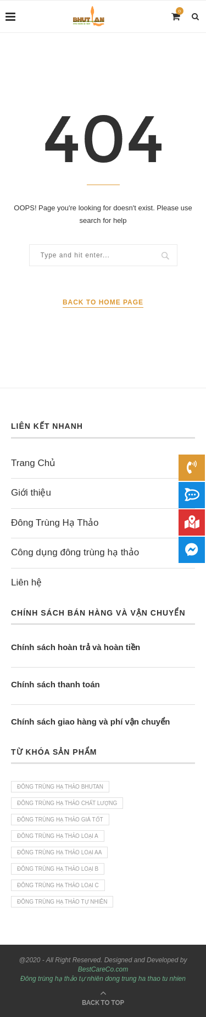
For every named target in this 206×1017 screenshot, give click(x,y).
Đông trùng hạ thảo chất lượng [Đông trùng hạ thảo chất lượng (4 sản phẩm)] (67, 803)
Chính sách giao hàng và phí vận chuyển (90, 721)
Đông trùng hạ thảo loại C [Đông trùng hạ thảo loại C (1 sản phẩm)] (58, 885)
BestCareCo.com (103, 969)
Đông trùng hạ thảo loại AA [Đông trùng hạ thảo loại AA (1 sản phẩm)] (59, 852)
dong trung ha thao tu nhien (145, 978)
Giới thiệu (31, 492)
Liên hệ (26, 582)
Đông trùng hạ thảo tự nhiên (61, 978)
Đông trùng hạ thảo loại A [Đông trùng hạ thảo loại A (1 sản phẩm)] (57, 836)
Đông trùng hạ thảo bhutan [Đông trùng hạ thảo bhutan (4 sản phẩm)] (60, 787)
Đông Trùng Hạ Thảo (55, 523)
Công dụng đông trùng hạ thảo (75, 552)
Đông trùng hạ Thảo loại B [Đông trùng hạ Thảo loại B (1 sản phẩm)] (57, 869)
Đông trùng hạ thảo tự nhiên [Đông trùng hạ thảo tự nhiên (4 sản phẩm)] (62, 902)
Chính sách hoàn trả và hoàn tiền (75, 647)
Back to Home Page (103, 302)
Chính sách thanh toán (55, 684)
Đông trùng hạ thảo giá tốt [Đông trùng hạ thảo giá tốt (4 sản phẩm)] (60, 820)
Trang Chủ (33, 463)
